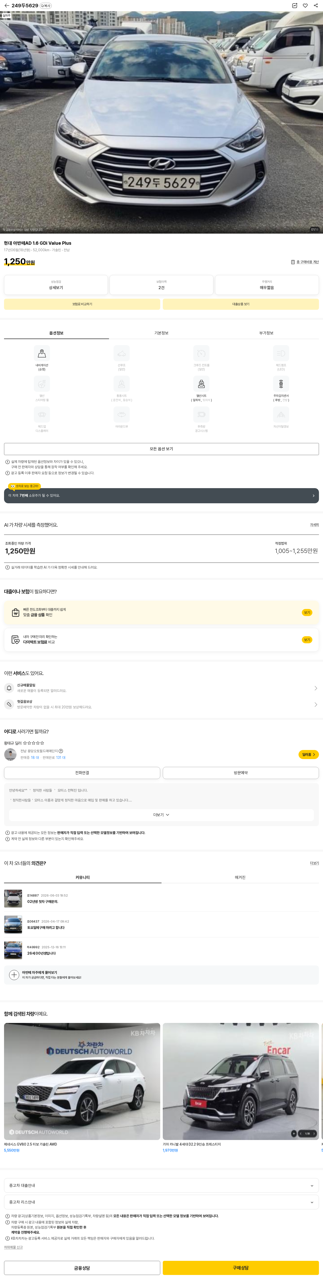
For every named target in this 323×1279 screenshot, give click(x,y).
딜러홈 (306, 755)
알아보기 (161, 612)
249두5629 (32, 6)
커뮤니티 (83, 877)
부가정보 (266, 333)
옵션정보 (56, 333)
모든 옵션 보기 (161, 449)
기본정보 (161, 333)
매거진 (240, 877)
